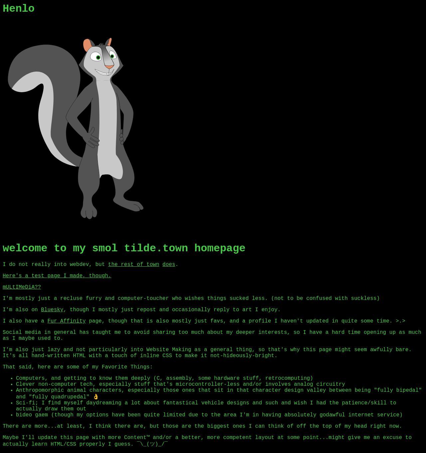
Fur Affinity (66, 321)
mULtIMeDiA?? (22, 287)
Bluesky (52, 310)
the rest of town (133, 265)
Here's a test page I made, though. (57, 276)
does (168, 265)
